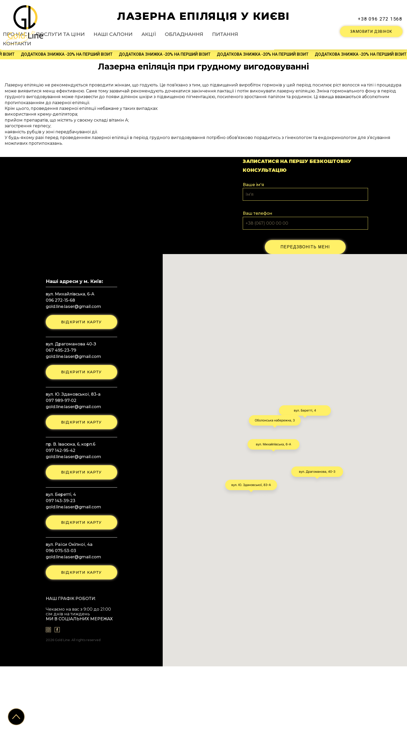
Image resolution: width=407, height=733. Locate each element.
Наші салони (181, 32)
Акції (210, 32)
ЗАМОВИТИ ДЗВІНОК (371, 31)
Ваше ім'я (253, 213)
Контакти (304, 32)
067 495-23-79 (59, 409)
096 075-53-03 (59, 615)
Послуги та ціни (138, 32)
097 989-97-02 (59, 461)
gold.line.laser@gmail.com (71, 364)
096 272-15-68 (58, 358)
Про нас (101, 32)
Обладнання (240, 32)
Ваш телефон (257, 241)
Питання (274, 32)
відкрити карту (81, 380)
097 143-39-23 (58, 564)
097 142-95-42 (58, 512)
